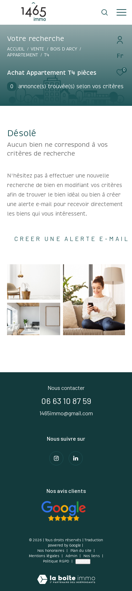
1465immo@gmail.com (66, 413)
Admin (71, 556)
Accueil (16, 49)
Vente (37, 49)
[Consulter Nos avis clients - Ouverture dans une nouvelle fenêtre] (63, 511)
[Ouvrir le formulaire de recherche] (104, 12)
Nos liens (92, 556)
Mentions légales (45, 556)
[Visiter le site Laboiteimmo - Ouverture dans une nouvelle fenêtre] (66, 574)
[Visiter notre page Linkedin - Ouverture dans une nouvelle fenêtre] (76, 458)
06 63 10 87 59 (66, 401)
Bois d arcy (63, 49)
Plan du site (81, 550)
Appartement (22, 55)
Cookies (83, 561)
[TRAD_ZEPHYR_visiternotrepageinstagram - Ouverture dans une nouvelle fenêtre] (56, 458)
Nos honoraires (50, 550)
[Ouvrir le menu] (121, 12)
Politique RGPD (56, 561)
